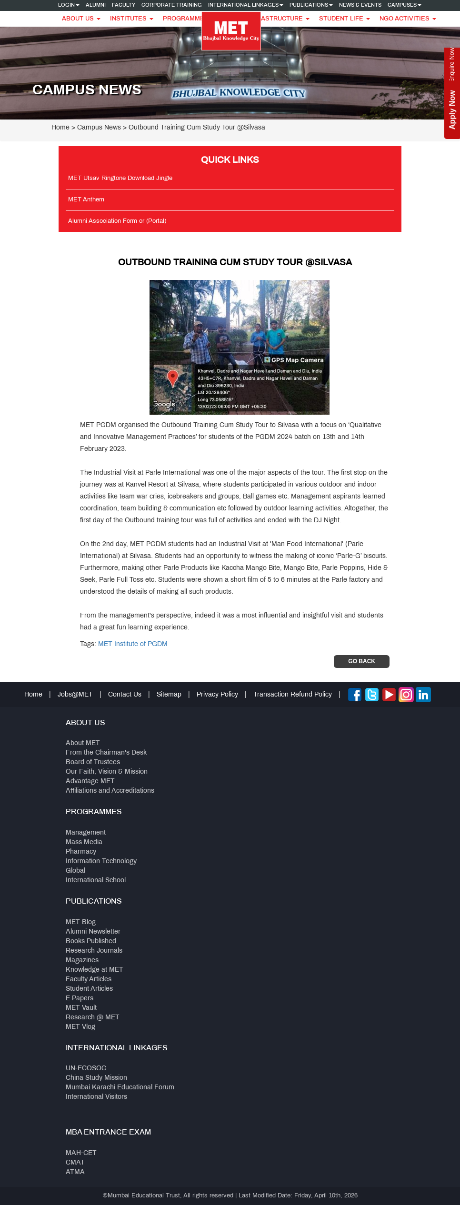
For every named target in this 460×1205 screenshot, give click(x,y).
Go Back (361, 661)
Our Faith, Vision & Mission (107, 772)
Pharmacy (81, 852)
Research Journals (94, 951)
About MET (83, 743)
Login (69, 5)
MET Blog (81, 922)
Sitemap (169, 695)
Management (86, 833)
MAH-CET (81, 1153)
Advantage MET (90, 781)
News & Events (360, 5)
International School (96, 880)
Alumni (96, 5)
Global (75, 871)
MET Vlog (80, 1027)
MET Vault (81, 1008)
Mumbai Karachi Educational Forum (120, 1088)
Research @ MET (93, 1018)
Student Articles (89, 989)
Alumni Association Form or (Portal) (117, 221)
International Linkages (245, 5)
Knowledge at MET (94, 970)
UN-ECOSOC (86, 1069)
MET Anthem (86, 200)
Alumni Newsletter (93, 932)
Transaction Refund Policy (292, 695)
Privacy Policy (217, 695)
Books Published (91, 941)
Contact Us (124, 695)
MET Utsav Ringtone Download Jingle (120, 178)
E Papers (79, 999)
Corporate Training (171, 5)
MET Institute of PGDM (133, 644)
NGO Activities (408, 19)
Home (60, 128)
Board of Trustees (93, 762)
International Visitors (96, 1097)
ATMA (75, 1172)
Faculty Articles (88, 979)
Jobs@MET (75, 695)
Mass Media (84, 842)
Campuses (404, 5)
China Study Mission (96, 1078)
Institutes (131, 19)
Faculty (123, 5)
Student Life (344, 19)
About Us (81, 19)
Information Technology (101, 861)
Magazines (82, 960)
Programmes (189, 19)
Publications (311, 5)
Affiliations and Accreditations (110, 791)
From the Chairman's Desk (106, 753)
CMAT (75, 1163)
